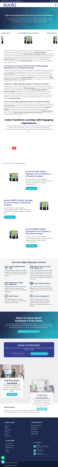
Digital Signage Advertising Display (28, 410)
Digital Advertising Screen (11, 410)
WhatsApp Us (18, 1)
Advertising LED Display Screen (12, 412)
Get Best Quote (19, 354)
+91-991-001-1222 (7, 1)
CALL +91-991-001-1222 (40, 354)
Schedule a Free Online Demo (29, 332)
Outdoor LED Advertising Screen (31, 412)
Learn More (31, 189)
